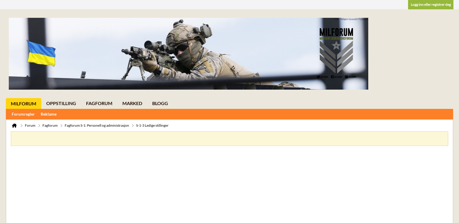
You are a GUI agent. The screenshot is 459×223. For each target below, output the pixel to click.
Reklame (48, 114)
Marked (132, 103)
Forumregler (23, 114)
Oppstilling (61, 103)
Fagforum (99, 103)
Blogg (160, 103)
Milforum (23, 103)
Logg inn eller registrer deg (431, 4)
